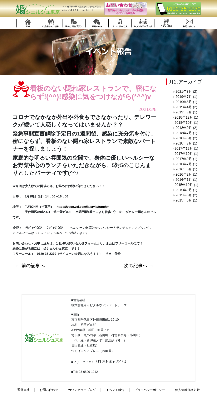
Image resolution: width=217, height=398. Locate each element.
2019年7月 (183, 97)
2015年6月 (183, 200)
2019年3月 (183, 112)
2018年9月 (183, 128)
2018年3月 (183, 143)
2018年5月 (183, 138)
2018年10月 (184, 123)
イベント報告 (115, 389)
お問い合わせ (49, 389)
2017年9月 (183, 159)
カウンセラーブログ (82, 389)
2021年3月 (183, 91)
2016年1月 (183, 180)
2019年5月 (183, 102)
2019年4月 (183, 107)
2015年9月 (183, 190)
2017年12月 (184, 148)
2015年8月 (183, 195)
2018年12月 (184, 117)
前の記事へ (33, 265)
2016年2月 (183, 174)
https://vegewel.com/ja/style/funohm (83, 206)
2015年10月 (184, 185)
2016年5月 (183, 169)
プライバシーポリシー (149, 389)
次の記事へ (135, 265)
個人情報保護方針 (187, 389)
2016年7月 (183, 164)
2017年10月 (184, 154)
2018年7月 (183, 133)
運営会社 (23, 389)
